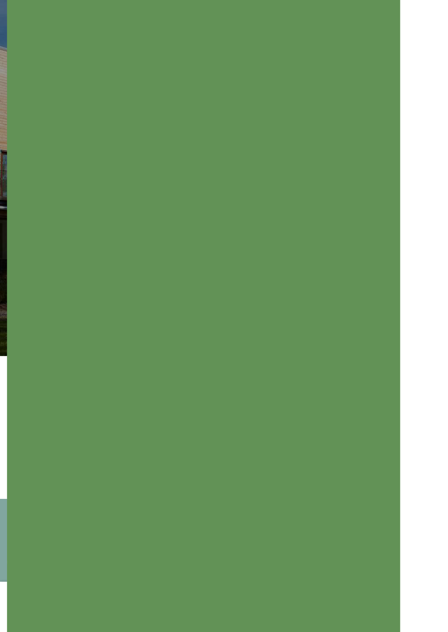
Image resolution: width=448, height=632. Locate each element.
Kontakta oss (302, 547)
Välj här (393, 606)
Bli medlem (373, 547)
